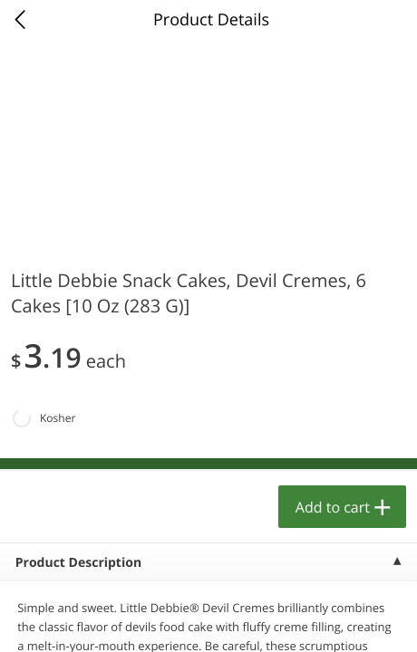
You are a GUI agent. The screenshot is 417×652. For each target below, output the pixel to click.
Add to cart (333, 507)
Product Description (78, 562)
